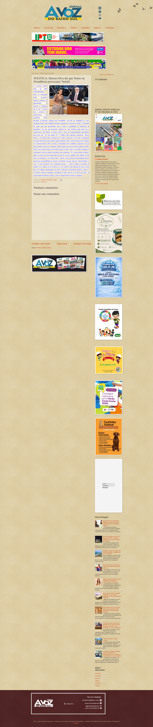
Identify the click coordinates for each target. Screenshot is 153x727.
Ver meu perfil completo (101, 183)
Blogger (76, 723)
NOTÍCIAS (48, 28)
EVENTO (97, 678)
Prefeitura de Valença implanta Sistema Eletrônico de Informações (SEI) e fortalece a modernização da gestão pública (112, 654)
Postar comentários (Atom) (43, 247)
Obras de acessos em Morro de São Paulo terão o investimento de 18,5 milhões (112, 552)
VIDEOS (97, 686)
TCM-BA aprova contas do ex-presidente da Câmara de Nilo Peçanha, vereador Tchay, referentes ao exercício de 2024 (112, 625)
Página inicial (62, 244)
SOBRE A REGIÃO (102, 159)
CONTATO (109, 28)
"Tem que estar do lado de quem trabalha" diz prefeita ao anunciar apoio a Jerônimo (112, 580)
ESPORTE (85, 28)
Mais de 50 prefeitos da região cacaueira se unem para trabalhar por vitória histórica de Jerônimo (112, 595)
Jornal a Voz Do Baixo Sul (106, 74)
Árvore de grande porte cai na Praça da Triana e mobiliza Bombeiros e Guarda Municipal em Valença (111, 539)
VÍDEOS (73, 28)
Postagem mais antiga (82, 244)
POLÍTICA (61, 28)
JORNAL (97, 28)
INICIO (37, 28)
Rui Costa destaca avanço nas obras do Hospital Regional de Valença (111, 566)
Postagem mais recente (41, 244)
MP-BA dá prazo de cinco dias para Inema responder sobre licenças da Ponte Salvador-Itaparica (111, 610)
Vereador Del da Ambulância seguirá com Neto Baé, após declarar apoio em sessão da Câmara (111, 523)
